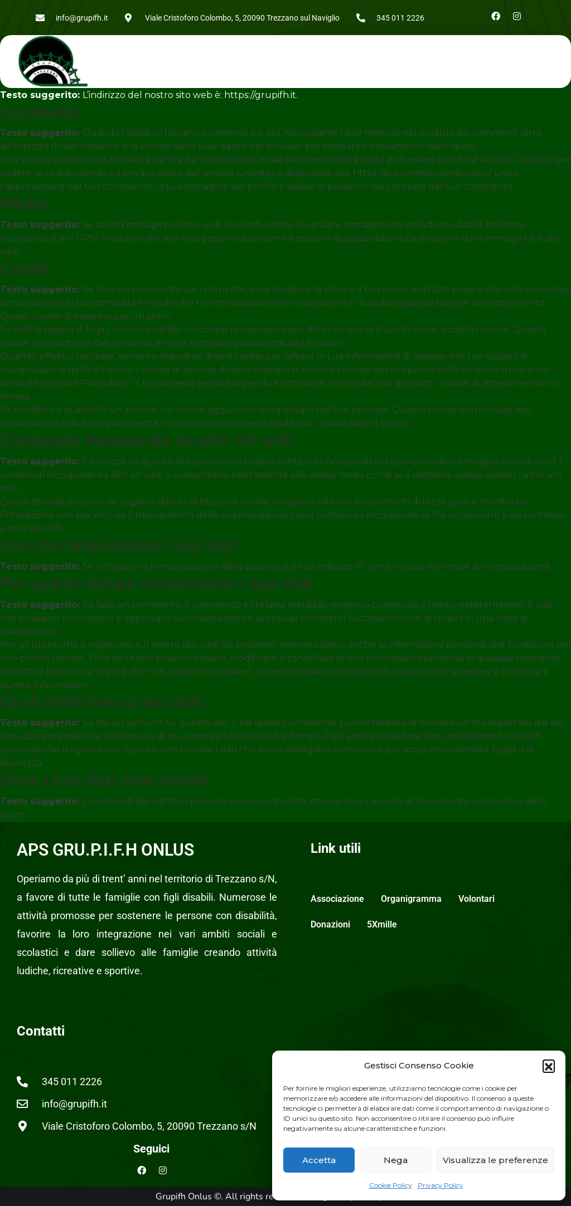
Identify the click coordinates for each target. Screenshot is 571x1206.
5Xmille (382, 924)
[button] (548, 1065)
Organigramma (411, 898)
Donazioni (330, 924)
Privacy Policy (440, 1185)
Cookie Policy (390, 1185)
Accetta (319, 1160)
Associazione (337, 898)
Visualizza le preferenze (495, 1160)
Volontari (476, 898)
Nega (396, 1160)
